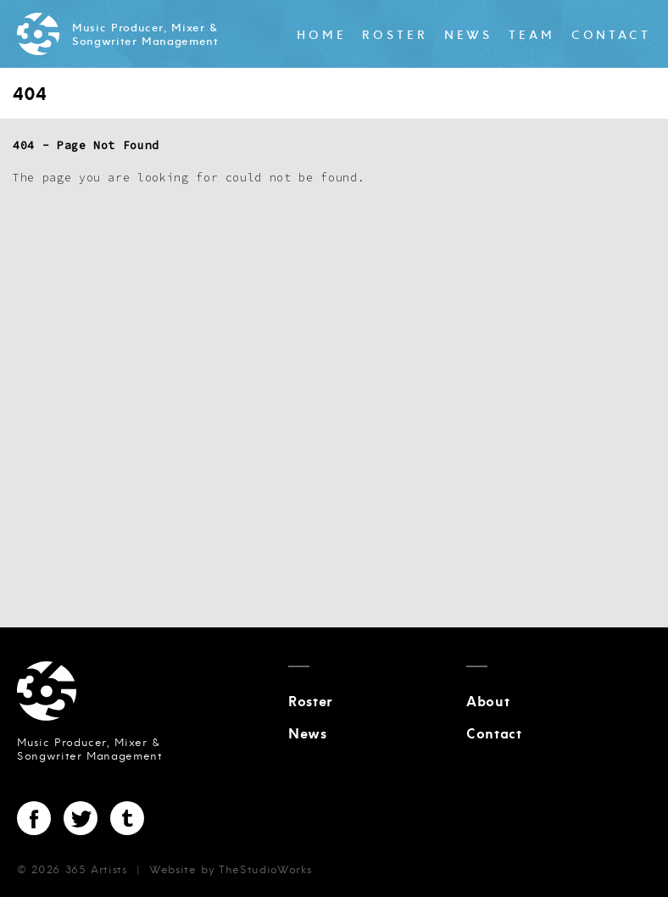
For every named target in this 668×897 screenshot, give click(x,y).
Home (322, 35)
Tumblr (127, 818)
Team (532, 35)
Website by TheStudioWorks (230, 870)
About (487, 702)
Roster (394, 35)
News (468, 35)
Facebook (34, 818)
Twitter (80, 818)
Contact (611, 35)
